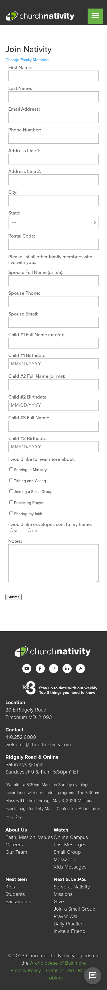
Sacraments (18, 901)
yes (17, 530)
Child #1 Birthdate (26, 355)
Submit (13, 597)
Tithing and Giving (30, 480)
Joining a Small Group (33, 491)
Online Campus (71, 837)
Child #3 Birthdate (27, 439)
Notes (14, 541)
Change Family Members (27, 59)
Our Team (16, 852)
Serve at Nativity (72, 887)
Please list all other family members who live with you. (50, 259)
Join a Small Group (74, 909)
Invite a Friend (69, 931)
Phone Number (24, 130)
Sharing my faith (28, 514)
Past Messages (70, 845)
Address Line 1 (23, 151)
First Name (19, 68)
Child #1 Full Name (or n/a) (35, 335)
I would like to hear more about (41, 459)
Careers (14, 845)
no (34, 530)
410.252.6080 (20, 737)
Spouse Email (22, 314)
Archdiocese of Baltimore (58, 963)
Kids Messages (70, 867)
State (13, 213)
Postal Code (21, 236)
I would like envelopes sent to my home (49, 524)
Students (15, 894)
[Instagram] (53, 668)
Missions (63, 894)
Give (59, 901)
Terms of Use (59, 970)
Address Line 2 (24, 171)
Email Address (23, 109)
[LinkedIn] (67, 668)
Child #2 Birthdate (27, 397)
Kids (10, 887)
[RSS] (80, 668)
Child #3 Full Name (28, 418)
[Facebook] (40, 668)
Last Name (19, 88)
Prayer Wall (66, 916)
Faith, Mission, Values (29, 837)
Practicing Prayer (29, 502)
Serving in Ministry (30, 469)
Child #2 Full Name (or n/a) (36, 376)
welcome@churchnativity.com (38, 744)
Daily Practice (69, 924)
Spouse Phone (23, 293)
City (12, 192)
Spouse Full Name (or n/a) (35, 272)
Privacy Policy (26, 970)
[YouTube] (26, 668)
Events (11, 808)
